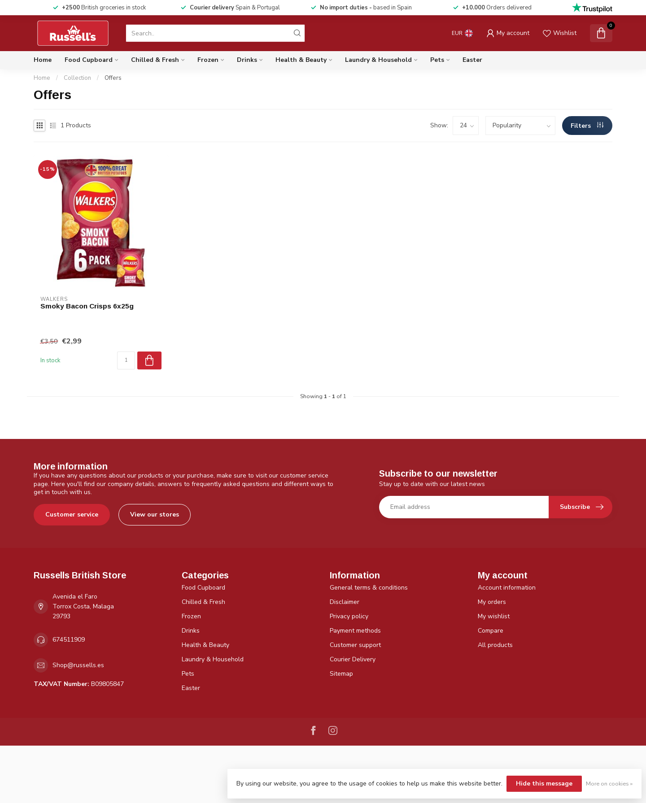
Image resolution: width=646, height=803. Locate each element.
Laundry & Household (378, 60)
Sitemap (341, 673)
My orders (492, 602)
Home (43, 60)
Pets (437, 60)
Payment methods (355, 630)
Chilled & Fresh (155, 60)
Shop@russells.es (78, 665)
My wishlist (494, 616)
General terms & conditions (369, 587)
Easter (472, 60)
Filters (587, 126)
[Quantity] (126, 360)
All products (495, 645)
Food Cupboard (89, 60)
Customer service (71, 514)
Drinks (247, 60)
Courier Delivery (352, 659)
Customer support (355, 645)
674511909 (68, 639)
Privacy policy (349, 616)
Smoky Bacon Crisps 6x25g (87, 306)
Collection (77, 78)
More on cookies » (609, 783)
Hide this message (544, 783)
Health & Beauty (301, 60)
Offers (113, 78)
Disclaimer (344, 602)
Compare (490, 630)
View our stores (154, 514)
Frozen (207, 60)
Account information (507, 587)
